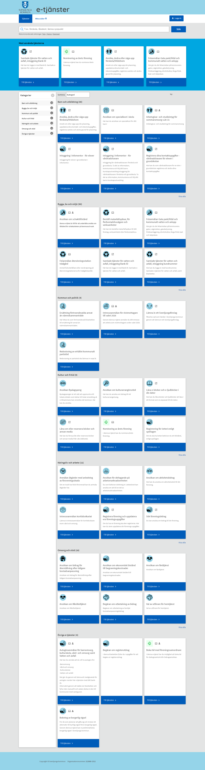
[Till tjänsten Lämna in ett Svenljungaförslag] (162, 311)
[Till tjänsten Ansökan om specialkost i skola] (119, 116)
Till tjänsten (26, 82)
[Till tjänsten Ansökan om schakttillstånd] (74, 218)
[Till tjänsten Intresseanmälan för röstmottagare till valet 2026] (121, 313)
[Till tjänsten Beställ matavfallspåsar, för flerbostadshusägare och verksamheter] (121, 221)
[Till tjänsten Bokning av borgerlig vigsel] (74, 716)
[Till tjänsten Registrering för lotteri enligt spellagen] (165, 429)
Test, (44, 34)
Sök (178, 29)
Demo (49, 34)
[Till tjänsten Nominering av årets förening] (78, 57)
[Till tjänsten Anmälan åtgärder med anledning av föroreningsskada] (78, 478)
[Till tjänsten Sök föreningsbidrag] (157, 515)
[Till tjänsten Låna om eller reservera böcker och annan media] (78, 429)
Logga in (176, 18)
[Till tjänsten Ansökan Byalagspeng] (71, 389)
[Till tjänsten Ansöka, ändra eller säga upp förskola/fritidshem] (124, 58)
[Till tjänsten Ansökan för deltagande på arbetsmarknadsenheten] (121, 478)
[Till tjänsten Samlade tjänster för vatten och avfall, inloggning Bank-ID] (39, 58)
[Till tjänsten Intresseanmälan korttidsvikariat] (77, 515)
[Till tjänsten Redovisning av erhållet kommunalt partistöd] (78, 352)
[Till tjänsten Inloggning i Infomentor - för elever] (78, 154)
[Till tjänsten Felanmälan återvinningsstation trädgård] (78, 261)
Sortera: (61, 94)
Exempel (56, 34)
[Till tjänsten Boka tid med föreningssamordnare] (164, 649)
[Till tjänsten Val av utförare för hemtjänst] (161, 603)
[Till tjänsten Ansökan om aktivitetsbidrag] (161, 476)
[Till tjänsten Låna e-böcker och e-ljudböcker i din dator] (165, 390)
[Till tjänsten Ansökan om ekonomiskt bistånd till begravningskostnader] (121, 566)
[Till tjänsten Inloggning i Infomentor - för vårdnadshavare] (121, 156)
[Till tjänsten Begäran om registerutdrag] (117, 649)
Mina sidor (41, 18)
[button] (52, 95)
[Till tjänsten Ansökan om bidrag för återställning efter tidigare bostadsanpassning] (78, 567)
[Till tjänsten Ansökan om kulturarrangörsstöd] (120, 389)
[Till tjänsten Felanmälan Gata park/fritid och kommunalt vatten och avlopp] (166, 58)
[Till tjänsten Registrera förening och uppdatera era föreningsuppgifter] (121, 517)
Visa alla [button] (182, 196)
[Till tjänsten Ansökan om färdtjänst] (158, 564)
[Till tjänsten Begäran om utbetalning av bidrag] (120, 603)
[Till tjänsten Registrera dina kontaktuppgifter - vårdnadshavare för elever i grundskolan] (165, 157)
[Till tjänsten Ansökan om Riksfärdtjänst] (74, 603)
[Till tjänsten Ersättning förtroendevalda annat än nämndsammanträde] (78, 313)
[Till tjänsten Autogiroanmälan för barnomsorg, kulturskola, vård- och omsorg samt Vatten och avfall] (78, 652)
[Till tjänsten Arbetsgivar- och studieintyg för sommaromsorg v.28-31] (165, 117)
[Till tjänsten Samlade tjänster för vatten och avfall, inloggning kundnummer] (165, 261)
